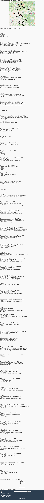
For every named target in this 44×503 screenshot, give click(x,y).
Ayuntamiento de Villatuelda (4, 446)
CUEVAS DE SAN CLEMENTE (4, 129)
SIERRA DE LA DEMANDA (3, 449)
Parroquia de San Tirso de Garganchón (5, 299)
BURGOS (2, 37)
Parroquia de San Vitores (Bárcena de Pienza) (6, 219)
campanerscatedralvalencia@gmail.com (5, 496)
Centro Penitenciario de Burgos (4, 46)
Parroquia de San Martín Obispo (4, 421)
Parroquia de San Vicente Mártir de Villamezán (6, 270)
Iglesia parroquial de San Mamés (4, 378)
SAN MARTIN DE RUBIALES (4, 420)
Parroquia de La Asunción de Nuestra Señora (6, 316)
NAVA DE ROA (2, 403)
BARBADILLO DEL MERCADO (4, 454)
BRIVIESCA (2, 173)
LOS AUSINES (2, 96)
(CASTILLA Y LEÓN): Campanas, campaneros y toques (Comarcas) (8, 489)
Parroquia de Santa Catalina (4, 75)
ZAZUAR (2, 447)
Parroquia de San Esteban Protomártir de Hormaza (6, 87)
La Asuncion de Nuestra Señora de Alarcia (6, 301)
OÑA (1, 180)
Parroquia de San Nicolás (4, 165)
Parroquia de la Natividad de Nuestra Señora (6, 142)
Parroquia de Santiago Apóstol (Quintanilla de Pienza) (7, 220)
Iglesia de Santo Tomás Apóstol (4, 128)
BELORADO (2, 285)
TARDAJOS (2, 109)
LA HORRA (2, 397)
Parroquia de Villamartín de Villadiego (5, 340)
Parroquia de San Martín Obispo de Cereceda (6, 182)
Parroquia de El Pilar (3, 59)
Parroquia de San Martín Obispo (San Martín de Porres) (7, 243)
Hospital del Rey (2, 52)
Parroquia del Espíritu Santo (4, 166)
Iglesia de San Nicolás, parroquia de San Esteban (6, 54)
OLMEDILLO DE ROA (3, 405)
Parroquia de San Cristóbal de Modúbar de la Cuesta (7, 77)
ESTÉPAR (2, 86)
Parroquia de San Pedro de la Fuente (5, 69)
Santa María (2, 168)
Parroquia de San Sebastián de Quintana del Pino (6, 346)
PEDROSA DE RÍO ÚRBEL (4, 104)
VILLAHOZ (2, 151)
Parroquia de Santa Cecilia (4, 201)
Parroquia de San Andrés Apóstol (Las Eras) (6, 205)
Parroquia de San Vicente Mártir (4, 326)
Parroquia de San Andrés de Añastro (5, 160)
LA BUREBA (1, 169)
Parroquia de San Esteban (4, 430)
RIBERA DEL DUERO (3, 355)
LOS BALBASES (3, 313)
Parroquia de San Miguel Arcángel (5, 382)
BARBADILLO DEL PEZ (3, 456)
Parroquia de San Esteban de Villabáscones (6, 228)
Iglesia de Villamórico (2, 34)
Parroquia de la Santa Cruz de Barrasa (5, 257)
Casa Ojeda (2, 42)
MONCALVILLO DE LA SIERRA (4, 471)
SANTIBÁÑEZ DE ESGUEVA (4, 424)
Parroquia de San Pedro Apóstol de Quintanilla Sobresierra (7, 103)
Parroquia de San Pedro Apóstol (4, 85)
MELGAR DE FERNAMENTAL (4, 315)
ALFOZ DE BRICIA (3, 194)
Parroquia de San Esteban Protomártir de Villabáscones (7, 269)
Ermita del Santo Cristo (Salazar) (4, 278)
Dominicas (2, 136)
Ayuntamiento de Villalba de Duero (5, 440)
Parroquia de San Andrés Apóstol (4, 369)
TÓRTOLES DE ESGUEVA (4, 429)
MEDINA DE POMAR (3, 211)
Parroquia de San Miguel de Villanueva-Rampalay (6, 274)
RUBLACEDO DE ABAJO (4, 189)
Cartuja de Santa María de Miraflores (5, 41)
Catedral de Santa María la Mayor (4, 43)
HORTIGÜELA (2, 463)
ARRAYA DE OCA (3, 283)
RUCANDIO (2, 190)
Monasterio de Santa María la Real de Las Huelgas (6, 58)
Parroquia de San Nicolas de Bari (5, 290)
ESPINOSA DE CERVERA (4, 131)
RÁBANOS (2, 300)
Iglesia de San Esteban (3, 53)
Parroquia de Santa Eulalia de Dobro (5, 210)
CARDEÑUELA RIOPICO (3, 78)
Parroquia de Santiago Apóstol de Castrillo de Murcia (7, 322)
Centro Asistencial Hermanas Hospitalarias (5, 45)
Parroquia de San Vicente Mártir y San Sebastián (6, 203)
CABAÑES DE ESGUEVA (4, 370)
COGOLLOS (2, 84)
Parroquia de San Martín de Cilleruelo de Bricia (6, 196)
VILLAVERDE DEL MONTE (4, 153)
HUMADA (2, 337)
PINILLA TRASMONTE (3, 413)
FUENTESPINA (2, 387)
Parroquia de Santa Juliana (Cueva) (5, 236)
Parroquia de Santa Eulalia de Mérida (5, 79)
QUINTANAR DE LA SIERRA (4, 473)
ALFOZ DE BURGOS (3, 26)
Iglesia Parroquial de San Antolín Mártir (5, 404)
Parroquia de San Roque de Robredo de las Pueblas (7, 245)
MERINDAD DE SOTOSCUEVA (4, 221)
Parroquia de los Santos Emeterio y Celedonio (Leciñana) (7, 258)
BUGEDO (2, 156)
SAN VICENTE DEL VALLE (4, 302)
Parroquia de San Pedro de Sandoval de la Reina (6, 331)
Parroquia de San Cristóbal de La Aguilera (5, 362)
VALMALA (2, 307)
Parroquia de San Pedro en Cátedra (5, 144)
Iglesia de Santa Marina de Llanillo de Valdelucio (6, 354)
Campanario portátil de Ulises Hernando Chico (6, 239)
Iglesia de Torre (2, 159)
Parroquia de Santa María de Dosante (5, 246)
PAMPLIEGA (2, 143)
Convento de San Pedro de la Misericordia (6, 213)
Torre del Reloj (2, 291)
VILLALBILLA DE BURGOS (4, 118)
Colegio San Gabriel (3, 361)
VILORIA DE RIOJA (3, 309)
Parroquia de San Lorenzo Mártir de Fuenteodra (6, 338)
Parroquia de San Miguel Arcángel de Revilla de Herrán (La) (8, 266)
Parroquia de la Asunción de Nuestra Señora (6, 284)
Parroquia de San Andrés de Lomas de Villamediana (7, 195)
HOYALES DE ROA (3, 395)
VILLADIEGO (2, 330)
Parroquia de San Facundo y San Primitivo (5, 95)
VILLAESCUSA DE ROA (3, 437)
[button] (22, 17)
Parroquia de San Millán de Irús (4, 259)
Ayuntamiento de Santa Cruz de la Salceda (6, 423)
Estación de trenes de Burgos (4, 50)
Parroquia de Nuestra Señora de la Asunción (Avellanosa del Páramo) (8, 117)
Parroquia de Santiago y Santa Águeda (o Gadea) (6, 70)
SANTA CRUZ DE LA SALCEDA (4, 422)
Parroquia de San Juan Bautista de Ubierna (6, 101)
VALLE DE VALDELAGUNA (4, 478)
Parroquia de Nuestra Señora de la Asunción (6, 398)
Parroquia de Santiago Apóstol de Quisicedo (6, 237)
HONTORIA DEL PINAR (3, 461)
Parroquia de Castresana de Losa (5, 253)
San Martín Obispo (2, 36)
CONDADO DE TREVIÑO (4, 158)
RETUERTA (2, 145)
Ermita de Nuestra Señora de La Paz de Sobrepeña (7, 222)
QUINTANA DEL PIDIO (3, 415)
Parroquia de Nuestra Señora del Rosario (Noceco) (7, 218)
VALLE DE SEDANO (3, 347)
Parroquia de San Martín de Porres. (5, 68)
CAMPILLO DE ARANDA (3, 372)
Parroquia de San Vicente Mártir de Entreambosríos (7, 235)
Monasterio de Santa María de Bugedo (5, 157)
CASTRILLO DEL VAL (3, 80)
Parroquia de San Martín (4, 308)
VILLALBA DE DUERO (3, 439)
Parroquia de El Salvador (4, 457)
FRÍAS (1, 202)
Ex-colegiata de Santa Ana (4, 412)
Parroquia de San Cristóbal (4, 474)
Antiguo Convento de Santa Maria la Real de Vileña (7, 276)
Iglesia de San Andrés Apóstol (4, 448)
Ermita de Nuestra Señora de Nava (5, 380)
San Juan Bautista (3, 364)
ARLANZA (1, 120)
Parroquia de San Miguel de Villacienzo (5, 119)
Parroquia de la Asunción (4, 464)
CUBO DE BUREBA (3, 175)
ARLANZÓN (2, 33)
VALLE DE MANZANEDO (3, 255)
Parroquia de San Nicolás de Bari (5, 184)
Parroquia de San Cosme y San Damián (5, 63)
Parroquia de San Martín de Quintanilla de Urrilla (6, 479)
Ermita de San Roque (3, 277)
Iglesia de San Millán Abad (4, 176)
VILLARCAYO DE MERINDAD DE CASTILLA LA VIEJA (7, 275)
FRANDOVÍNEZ (2, 88)
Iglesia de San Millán (3, 314)
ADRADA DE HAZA (3, 356)
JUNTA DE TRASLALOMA (4, 204)
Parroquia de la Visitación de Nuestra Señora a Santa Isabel (8, 453)
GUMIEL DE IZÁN (3, 389)
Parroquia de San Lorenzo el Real (4, 67)
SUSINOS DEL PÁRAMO (3, 325)
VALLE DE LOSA (3, 252)
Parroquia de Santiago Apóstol (4, 416)
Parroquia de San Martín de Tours (5, 371)
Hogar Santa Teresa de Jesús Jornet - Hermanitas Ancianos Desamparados (9, 51)
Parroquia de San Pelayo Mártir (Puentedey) (6, 244)
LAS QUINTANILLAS (3, 93)
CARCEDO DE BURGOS (3, 76)
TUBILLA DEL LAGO (3, 431)
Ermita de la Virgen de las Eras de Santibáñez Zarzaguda (7, 115)
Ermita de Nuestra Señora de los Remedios (6, 293)
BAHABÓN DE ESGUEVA (4, 365)
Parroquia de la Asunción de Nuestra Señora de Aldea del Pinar (8, 462)
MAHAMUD (2, 137)
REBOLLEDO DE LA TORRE (4, 341)
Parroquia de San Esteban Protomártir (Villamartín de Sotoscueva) (8, 229)
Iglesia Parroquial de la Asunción (4, 294)
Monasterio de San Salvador (4, 181)
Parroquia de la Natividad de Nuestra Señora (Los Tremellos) (7, 116)
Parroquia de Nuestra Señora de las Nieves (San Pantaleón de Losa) (9, 254)
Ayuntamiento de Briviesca (4, 174)
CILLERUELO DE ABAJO (4, 121)
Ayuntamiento (2, 212)
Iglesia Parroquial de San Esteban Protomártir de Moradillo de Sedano (9, 349)
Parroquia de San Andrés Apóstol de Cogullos (6, 226)
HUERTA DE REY (3, 465)
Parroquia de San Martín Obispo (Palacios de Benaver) (7, 92)
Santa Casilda (2, 167)
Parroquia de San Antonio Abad (4, 62)
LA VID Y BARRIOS (3, 399)
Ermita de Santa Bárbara (4, 381)
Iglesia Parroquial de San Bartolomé (5, 396)
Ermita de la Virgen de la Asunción (5, 154)
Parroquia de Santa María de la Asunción (5, 332)
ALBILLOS (2, 27)
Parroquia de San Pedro (3, 472)
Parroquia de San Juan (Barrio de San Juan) (6, 97)
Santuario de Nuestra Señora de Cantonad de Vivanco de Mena (8, 261)
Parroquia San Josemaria (3, 71)
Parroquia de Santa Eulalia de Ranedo (5, 267)
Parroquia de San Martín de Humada (5, 339)
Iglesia (1, 111)
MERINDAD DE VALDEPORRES (4, 238)
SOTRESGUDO (2, 323)
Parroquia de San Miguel (3, 130)
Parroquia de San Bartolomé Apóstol (5, 386)
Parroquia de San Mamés (4, 438)
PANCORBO (2, 183)
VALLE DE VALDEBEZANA (4, 268)
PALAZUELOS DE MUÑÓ (4, 317)
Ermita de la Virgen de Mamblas (4, 127)
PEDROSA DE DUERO (3, 407)
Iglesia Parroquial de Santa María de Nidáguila (6, 350)
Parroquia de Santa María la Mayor (4, 28)
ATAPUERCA (2, 35)
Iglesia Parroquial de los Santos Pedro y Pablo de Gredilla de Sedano (9, 348)
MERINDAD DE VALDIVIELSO (4, 247)
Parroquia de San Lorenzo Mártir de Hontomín (6, 102)
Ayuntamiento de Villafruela (4, 150)
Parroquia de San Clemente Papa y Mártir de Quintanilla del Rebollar (9, 227)
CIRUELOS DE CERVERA (4, 123)
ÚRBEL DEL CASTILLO (3, 345)
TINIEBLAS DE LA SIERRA (4, 110)
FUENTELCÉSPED (3, 379)
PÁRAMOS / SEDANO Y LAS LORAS (5, 333)
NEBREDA (2, 141)
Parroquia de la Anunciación (4, 60)
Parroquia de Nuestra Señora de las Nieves (6, 61)
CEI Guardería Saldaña (3, 44)
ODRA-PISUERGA (2, 311)
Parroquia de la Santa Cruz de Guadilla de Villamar (7, 324)
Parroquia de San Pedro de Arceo (5, 260)
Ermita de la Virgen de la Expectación (5, 94)
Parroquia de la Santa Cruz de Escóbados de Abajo (7, 209)
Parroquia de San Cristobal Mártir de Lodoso (6, 105)
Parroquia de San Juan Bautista (4, 122)
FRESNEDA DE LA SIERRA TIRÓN (5, 292)
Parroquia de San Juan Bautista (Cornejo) (5, 230)
